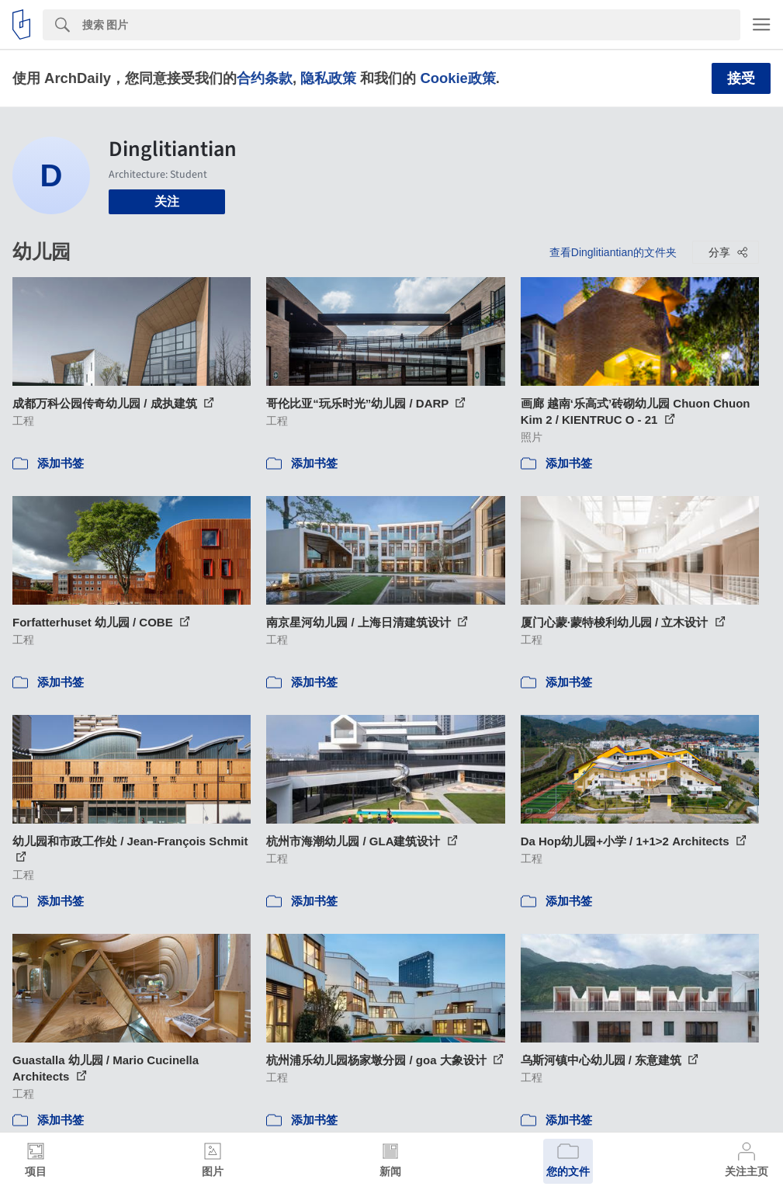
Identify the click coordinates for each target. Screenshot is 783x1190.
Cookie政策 (457, 78)
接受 (741, 78)
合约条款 (265, 78)
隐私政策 (328, 78)
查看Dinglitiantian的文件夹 (613, 252)
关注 (166, 201)
